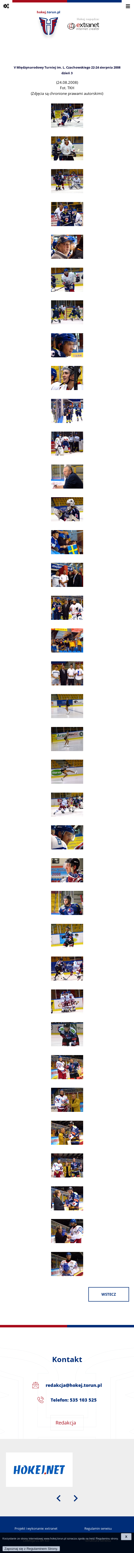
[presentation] (58, 1498)
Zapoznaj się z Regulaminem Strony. (31, 1549)
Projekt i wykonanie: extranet (36, 1528)
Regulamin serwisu (98, 1528)
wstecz (108, 1294)
